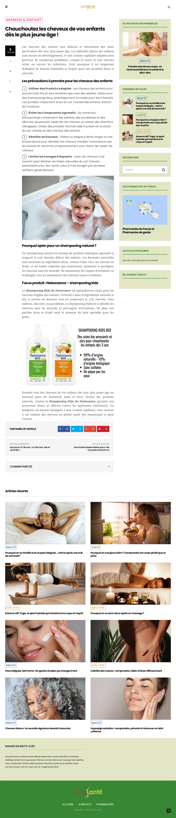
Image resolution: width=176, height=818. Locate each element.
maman (48, 760)
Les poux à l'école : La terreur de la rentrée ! (30, 449)
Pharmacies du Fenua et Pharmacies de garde (138, 230)
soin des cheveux (13, 767)
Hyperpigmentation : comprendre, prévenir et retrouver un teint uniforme (127, 730)
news (7, 763)
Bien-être (143, 131)
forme (23, 760)
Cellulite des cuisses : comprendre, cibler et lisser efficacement (126, 671)
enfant (18, 760)
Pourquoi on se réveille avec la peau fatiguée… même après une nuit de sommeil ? (151, 106)
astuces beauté (21, 756)
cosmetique (73, 756)
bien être (64, 756)
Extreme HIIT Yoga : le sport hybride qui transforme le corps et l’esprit (150, 139)
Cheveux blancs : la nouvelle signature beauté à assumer (37, 728)
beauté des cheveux (50, 756)
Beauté (145, 61)
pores (40, 763)
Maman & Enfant (23, 20)
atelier (31, 756)
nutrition (25, 763)
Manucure (57, 760)
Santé (141, 115)
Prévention (48, 763)
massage (67, 760)
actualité (9, 756)
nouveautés (15, 763)
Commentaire (21, 466)
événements (53, 767)
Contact (85, 804)
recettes (68, 763)
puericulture (59, 763)
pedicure (34, 763)
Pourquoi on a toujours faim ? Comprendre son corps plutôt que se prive (151, 122)
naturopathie (78, 760)
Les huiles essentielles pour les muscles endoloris (91, 449)
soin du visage (40, 767)
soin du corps (27, 767)
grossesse (31, 760)
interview (40, 760)
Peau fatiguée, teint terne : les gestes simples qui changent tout (41, 671)
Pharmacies (105, 804)
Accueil (67, 804)
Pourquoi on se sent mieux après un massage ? (117, 613)
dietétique (9, 760)
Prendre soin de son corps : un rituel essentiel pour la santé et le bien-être (145, 69)
